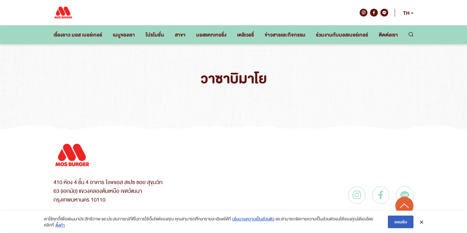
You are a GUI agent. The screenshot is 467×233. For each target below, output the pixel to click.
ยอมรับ (400, 222)
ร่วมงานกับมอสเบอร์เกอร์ (342, 34)
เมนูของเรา (124, 34)
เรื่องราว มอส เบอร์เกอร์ (78, 34)
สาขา (180, 34)
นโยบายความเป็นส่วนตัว (253, 218)
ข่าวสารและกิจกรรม (285, 34)
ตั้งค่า (60, 225)
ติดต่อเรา (388, 34)
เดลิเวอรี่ (245, 34)
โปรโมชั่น (155, 34)
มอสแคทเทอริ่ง (211, 34)
